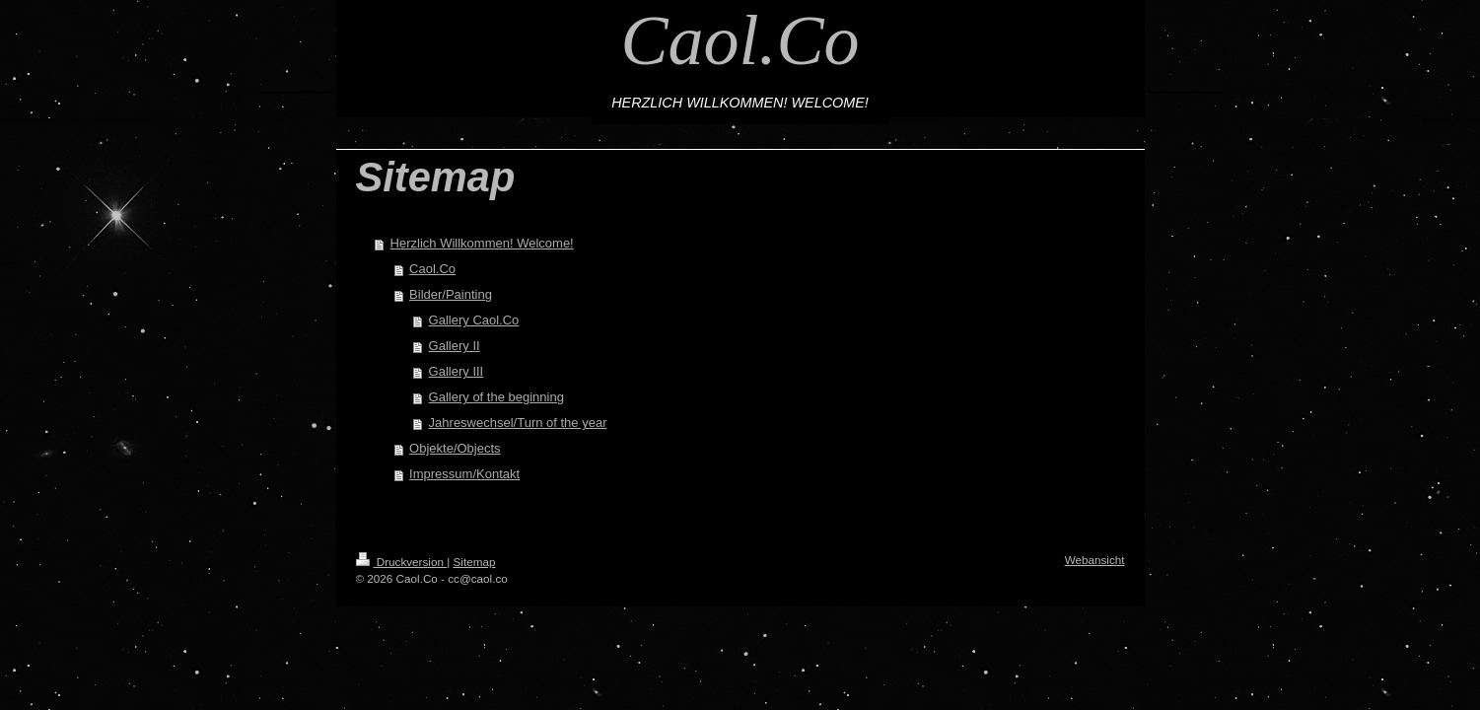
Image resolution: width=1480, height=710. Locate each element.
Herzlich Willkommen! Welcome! (482, 243)
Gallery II (454, 345)
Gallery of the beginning (496, 397)
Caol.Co (739, 40)
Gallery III (456, 371)
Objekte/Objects (455, 448)
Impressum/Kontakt (464, 473)
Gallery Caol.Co (474, 320)
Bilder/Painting (450, 294)
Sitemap (475, 561)
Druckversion (402, 561)
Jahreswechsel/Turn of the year (518, 422)
